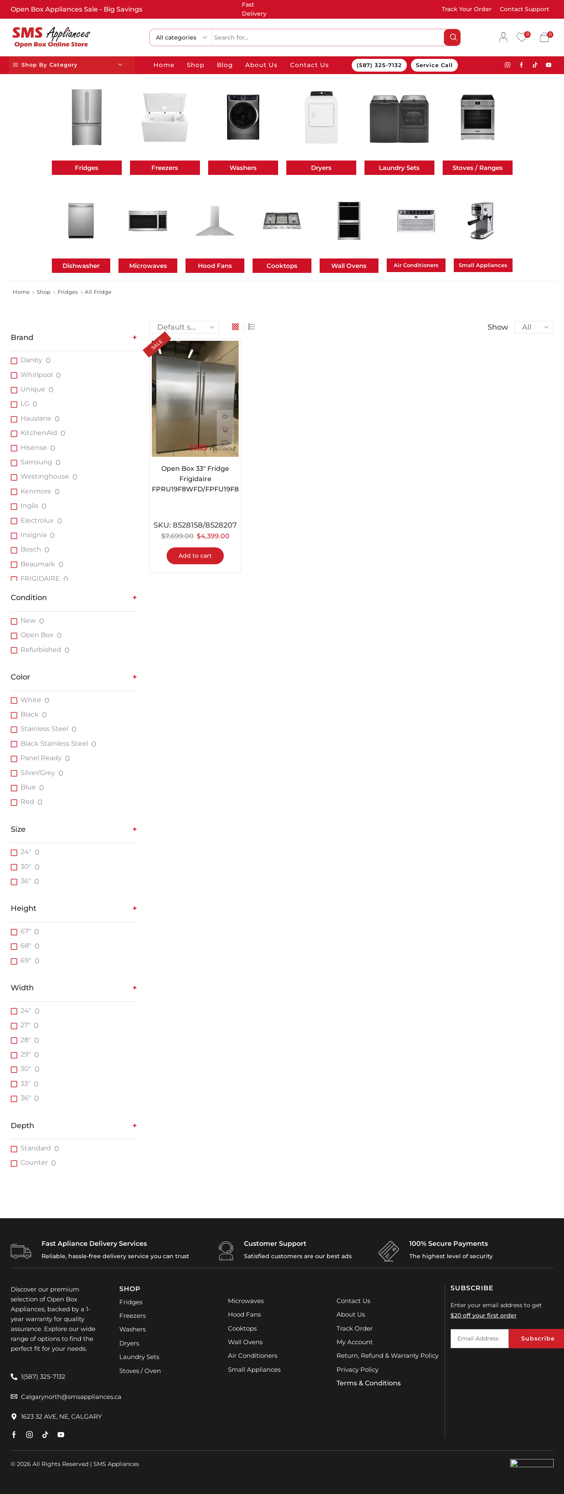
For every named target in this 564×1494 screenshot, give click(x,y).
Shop (195, 65)
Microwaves (148, 266)
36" (26, 881)
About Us (261, 65)
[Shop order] (184, 327)
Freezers (164, 168)
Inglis (29, 506)
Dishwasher (81, 266)
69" (26, 960)
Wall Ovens (349, 266)
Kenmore (36, 491)
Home (163, 65)
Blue (28, 787)
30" (26, 866)
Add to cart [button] (195, 556)
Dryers (321, 168)
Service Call (434, 65)
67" (26, 931)
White (31, 700)
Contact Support (524, 9)
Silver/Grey (38, 773)
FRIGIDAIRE (40, 578)
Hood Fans (215, 266)
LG (25, 403)
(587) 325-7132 (379, 65)
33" (25, 1083)
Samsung (36, 462)
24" (26, 852)
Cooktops (282, 266)
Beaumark (38, 564)
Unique (33, 389)
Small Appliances (483, 265)
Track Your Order (467, 9)
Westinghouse (45, 476)
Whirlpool (37, 375)
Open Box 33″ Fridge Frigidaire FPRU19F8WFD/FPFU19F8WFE (195, 479)
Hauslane (36, 418)
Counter (34, 1162)
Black (30, 714)
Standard (36, 1148)
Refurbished (41, 650)
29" (26, 1054)
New (28, 620)
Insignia (33, 535)
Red (27, 801)
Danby (31, 360)
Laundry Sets (399, 168)
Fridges (86, 168)
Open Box (37, 635)
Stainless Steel (44, 729)
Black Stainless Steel (54, 743)
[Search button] (452, 37)
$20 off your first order (483, 1315)
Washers (243, 168)
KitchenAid (39, 433)
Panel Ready (41, 758)
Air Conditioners (416, 265)
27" (25, 1025)
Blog (225, 65)
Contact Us (309, 65)
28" (26, 1040)
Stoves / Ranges (478, 168)
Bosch (31, 549)
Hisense (34, 447)
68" (26, 945)
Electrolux (37, 520)
